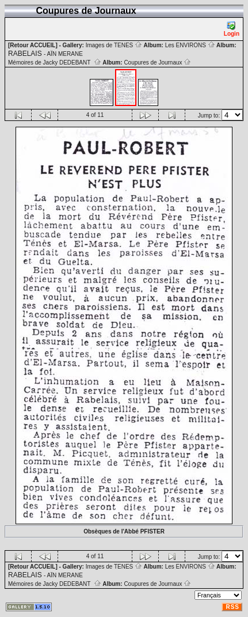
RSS (232, 607)
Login (231, 29)
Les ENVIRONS (190, 45)
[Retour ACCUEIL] (33, 45)
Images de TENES (114, 45)
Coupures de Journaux (157, 62)
